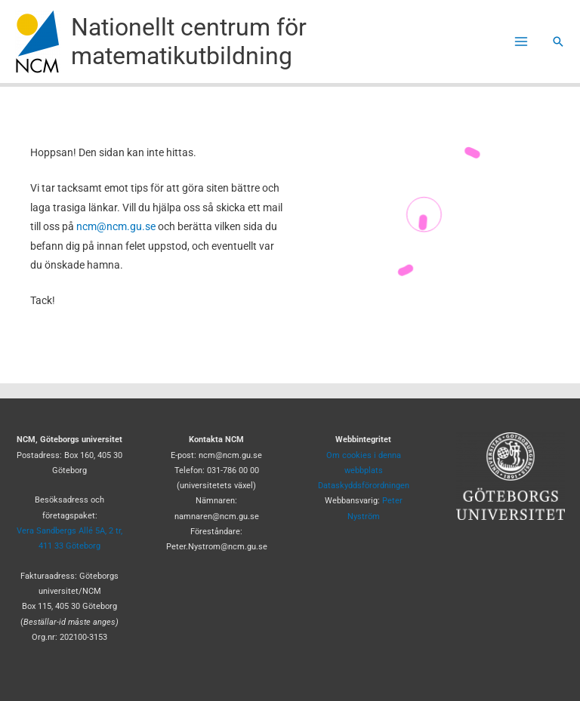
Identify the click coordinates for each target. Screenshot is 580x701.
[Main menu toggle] (521, 41)
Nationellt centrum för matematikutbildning (189, 41)
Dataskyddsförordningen (363, 485)
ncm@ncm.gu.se (116, 226)
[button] (558, 41)
